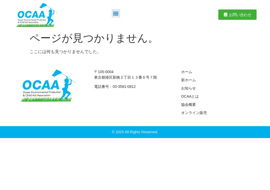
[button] (116, 13)
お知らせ (188, 88)
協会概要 (188, 104)
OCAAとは (190, 96)
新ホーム (188, 80)
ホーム (186, 72)
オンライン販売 (194, 113)
